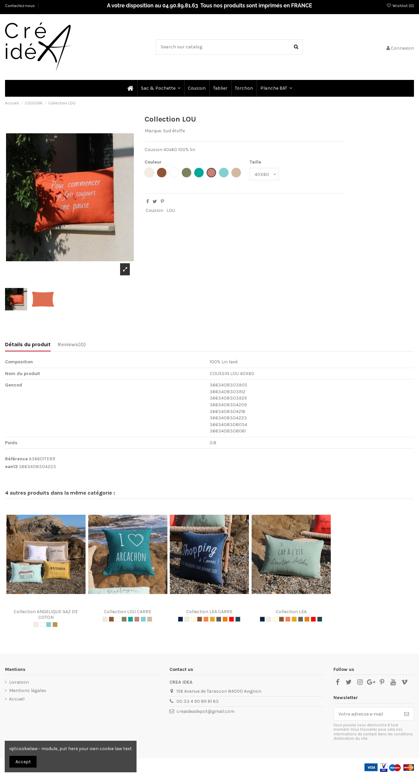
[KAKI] (124, 619)
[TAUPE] (111, 619)
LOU (170, 210)
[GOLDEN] (212, 619)
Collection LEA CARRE (209, 611)
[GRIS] (218, 619)
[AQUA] (48, 624)
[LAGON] (130, 619)
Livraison (19, 682)
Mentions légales (27, 690)
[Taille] (264, 174)
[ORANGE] (225, 619)
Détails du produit (28, 344)
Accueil (16, 699)
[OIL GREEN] (237, 619)
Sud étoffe (174, 131)
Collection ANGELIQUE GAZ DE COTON (46, 614)
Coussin (154, 210)
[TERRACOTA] (137, 619)
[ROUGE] (231, 619)
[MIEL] (55, 624)
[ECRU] (193, 619)
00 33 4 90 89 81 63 (197, 701)
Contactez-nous (20, 5)
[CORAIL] (206, 619)
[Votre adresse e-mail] (367, 713)
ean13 (11, 466)
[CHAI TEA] (149, 619)
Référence (16, 459)
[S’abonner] (407, 713)
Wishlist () (400, 5)
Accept (23, 762)
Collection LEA (291, 611)
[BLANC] (42, 624)
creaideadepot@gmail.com (205, 711)
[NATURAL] (36, 624)
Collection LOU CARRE (127, 611)
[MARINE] (180, 619)
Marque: (153, 131)
